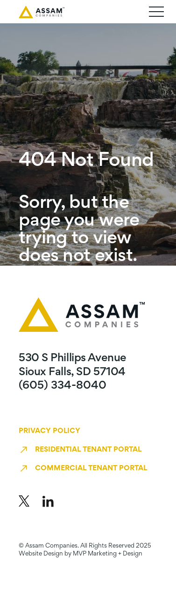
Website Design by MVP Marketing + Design (80, 554)
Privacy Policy (49, 431)
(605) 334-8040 (62, 386)
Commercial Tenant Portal (91, 468)
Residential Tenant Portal (88, 449)
